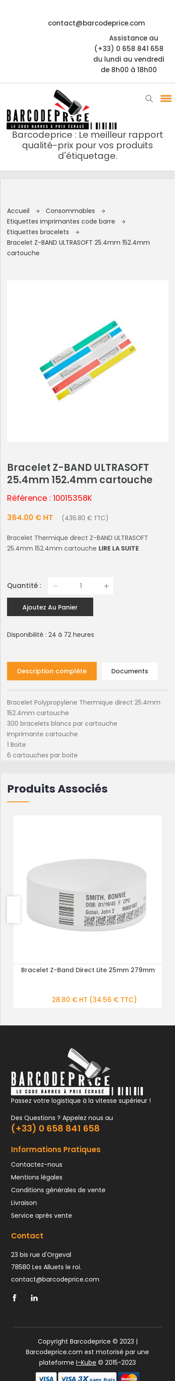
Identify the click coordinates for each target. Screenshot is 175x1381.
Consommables (75, 210)
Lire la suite (118, 397)
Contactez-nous (36, 1013)
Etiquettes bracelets (43, 232)
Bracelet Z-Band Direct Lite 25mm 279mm (88, 819)
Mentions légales (36, 1026)
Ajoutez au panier (50, 456)
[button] (164, 98)
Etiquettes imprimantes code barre (66, 221)
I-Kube (86, 1211)
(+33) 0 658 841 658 (55, 977)
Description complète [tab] (52, 520)
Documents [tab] (129, 520)
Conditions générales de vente (58, 1039)
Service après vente (41, 1064)
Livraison (24, 1051)
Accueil (23, 210)
